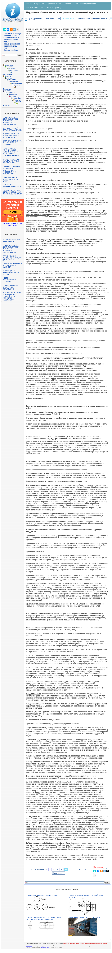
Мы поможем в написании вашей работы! (96, 943)
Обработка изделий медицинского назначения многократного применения (12, 170)
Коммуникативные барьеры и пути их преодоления (11, 161)
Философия (16, 98)
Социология (10, 93)
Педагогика (7, 89)
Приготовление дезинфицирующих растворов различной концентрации (11, 120)
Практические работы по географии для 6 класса (12, 258)
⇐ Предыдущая (53, 18)
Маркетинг (12, 80)
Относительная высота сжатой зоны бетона (85, 896)
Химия (18, 102)
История (8, 76)
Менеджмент (17, 83)
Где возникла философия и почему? (43, 895)
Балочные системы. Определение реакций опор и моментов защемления (12, 296)
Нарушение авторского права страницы (73, 943)
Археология (9, 65)
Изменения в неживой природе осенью (11, 272)
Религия (8, 91)
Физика (13, 96)
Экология (6, 105)
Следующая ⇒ (83, 18)
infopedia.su (29, 945)
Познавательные (71, 4)
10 (61, 869)
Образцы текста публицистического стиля (12, 179)
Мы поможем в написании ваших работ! (12, 224)
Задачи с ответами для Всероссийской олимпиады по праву (12, 192)
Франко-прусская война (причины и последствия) (11, 135)
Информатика (8, 74)
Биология (9, 67)
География (14, 70)
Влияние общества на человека (11, 240)
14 (80, 869)
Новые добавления (12, 44)
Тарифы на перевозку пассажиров (84, 917)
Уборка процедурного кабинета (9, 280)
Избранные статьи (11, 36)
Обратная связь (10, 46)
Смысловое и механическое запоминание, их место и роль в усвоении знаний (11, 151)
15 (85, 869)
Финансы (17, 100)
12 (71, 869)
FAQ (5, 48)
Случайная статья (11, 38)
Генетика (11, 69)
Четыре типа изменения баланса (12, 185)
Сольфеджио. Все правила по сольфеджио (11, 287)
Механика (18, 85)
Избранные (39, 4)
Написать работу (11, 50)
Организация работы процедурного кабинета (12, 143)
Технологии (12, 94)
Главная (28, 4)
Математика (14, 82)
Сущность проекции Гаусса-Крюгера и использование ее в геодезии (44, 918)
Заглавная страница (12, 34)
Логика (9, 78)
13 (75, 869)
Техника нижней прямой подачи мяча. (12, 129)
